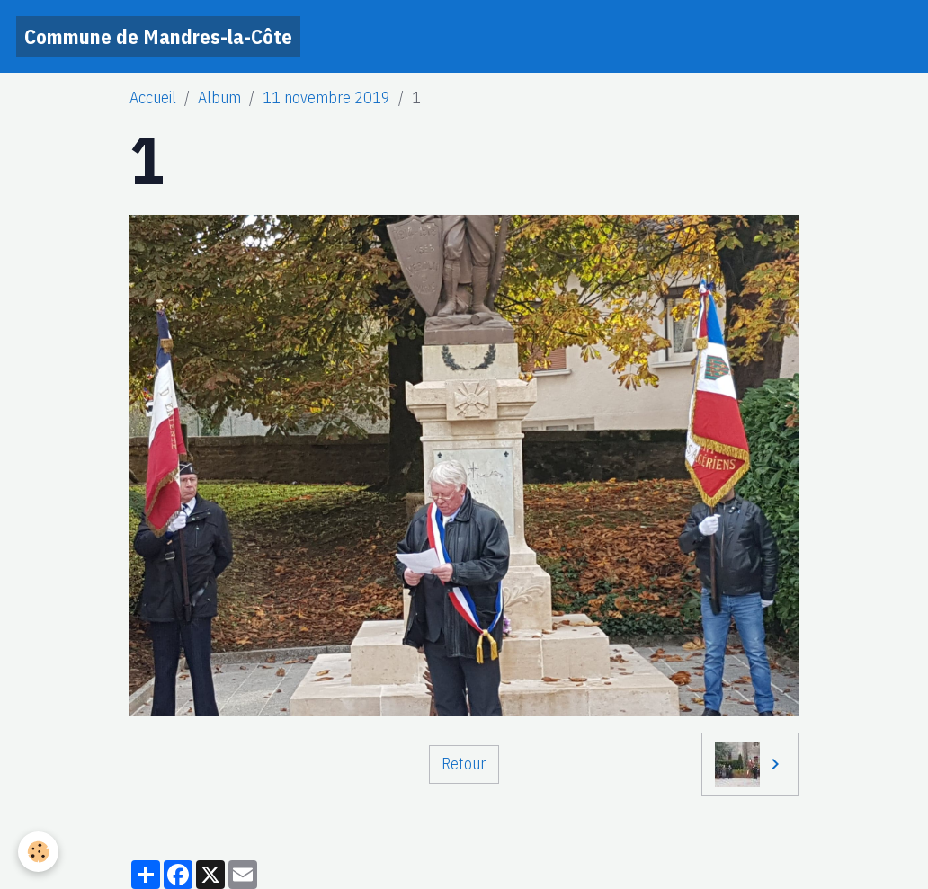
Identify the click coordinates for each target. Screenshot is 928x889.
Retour (464, 763)
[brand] (158, 36)
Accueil (152, 97)
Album (219, 97)
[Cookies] (38, 851)
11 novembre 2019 (326, 97)
